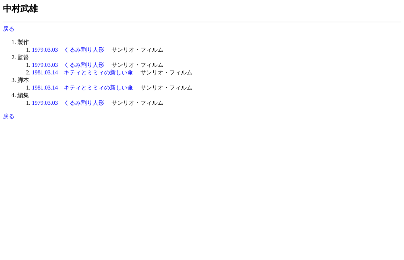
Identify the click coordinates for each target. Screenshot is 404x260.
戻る (8, 29)
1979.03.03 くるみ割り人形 (68, 50)
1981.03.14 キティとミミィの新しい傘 (82, 72)
